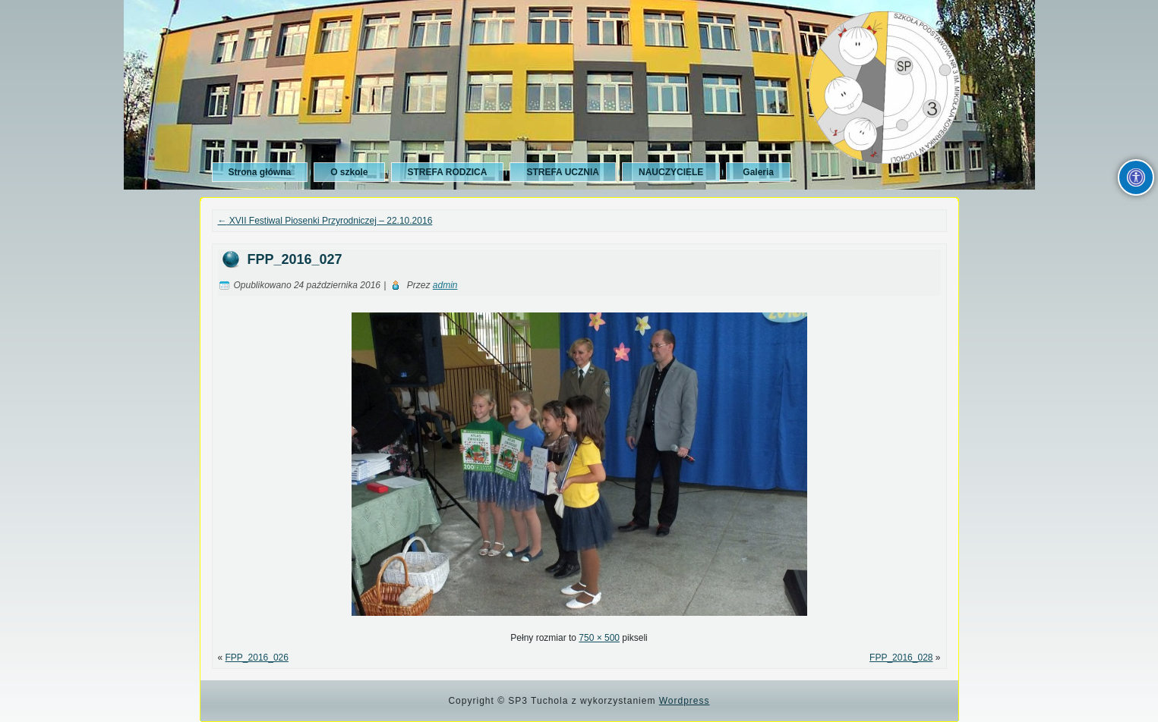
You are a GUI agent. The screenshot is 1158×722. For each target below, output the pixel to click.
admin (445, 285)
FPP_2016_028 (900, 657)
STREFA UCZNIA (562, 172)
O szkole (349, 172)
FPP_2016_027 (295, 259)
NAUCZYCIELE (671, 172)
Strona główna (260, 172)
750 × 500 (599, 638)
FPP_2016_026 (257, 657)
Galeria (758, 172)
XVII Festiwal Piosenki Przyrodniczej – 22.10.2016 (325, 220)
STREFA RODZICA (447, 172)
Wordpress (684, 700)
